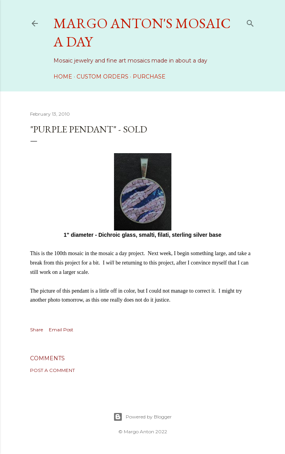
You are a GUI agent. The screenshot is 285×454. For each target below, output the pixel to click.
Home (62, 76)
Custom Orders (102, 76)
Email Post (61, 329)
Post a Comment (52, 370)
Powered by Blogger (142, 417)
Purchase (149, 76)
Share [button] (36, 329)
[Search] (250, 21)
